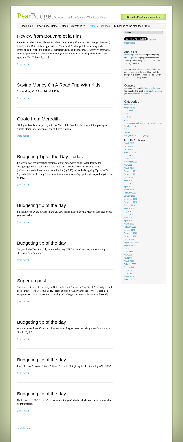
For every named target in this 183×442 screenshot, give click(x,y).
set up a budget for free (140, 69)
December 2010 (130, 199)
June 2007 (128, 273)
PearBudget (129, 55)
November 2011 (130, 174)
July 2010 (128, 211)
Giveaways (128, 111)
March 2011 (129, 190)
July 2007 (128, 270)
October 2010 (129, 205)
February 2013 (130, 152)
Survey (127, 132)
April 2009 (128, 258)
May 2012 (128, 165)
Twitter (92, 26)
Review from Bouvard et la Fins (49, 36)
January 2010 (129, 230)
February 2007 (130, 280)
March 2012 (129, 168)
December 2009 (130, 233)
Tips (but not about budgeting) (136, 135)
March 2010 (129, 224)
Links (126, 120)
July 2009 (128, 249)
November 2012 (130, 162)
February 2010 (130, 227)
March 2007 (129, 276)
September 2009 (131, 242)
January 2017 (129, 149)
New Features (130, 126)
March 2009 (129, 261)
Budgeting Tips (130, 108)
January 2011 (129, 196)
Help (126, 114)
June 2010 (128, 214)
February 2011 (130, 193)
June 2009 (128, 252)
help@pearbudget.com (150, 88)
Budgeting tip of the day (41, 205)
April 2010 (128, 221)
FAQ (129, 117)
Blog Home (27, 26)
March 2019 (129, 143)
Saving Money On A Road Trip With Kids (58, 84)
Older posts (24, 428)
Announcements (131, 104)
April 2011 (128, 187)
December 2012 (130, 159)
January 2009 (129, 267)
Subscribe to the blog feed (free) (132, 26)
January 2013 (129, 156)
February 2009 (130, 264)
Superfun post (31, 280)
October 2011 (129, 177)
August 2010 (129, 208)
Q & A (126, 129)
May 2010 (128, 218)
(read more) (23, 64)
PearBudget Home (47, 26)
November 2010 (130, 202)
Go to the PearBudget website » (143, 17)
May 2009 (128, 255)
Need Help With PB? (73, 26)
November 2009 (130, 236)
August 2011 (129, 180)
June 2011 (128, 183)
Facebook (104, 26)
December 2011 (130, 171)
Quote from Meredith (38, 118)
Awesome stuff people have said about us (144, 123)
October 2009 (129, 239)
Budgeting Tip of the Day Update (50, 156)
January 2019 (129, 146)
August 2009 (129, 245)
